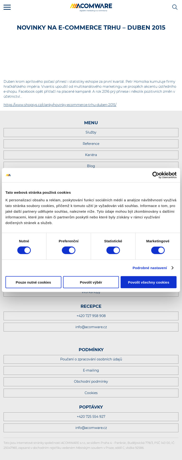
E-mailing (91, 370)
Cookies (91, 393)
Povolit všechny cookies (148, 282)
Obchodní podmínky (91, 381)
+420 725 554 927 (91, 416)
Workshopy (91, 292)
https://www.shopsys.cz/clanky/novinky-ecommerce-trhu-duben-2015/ (60, 105)
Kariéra (91, 155)
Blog (91, 166)
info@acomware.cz (91, 327)
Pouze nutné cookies (33, 282)
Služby (91, 132)
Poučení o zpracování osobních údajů (91, 359)
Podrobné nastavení (149, 268)
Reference (91, 144)
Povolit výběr (91, 282)
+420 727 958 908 (91, 316)
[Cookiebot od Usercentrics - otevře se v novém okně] (156, 175)
